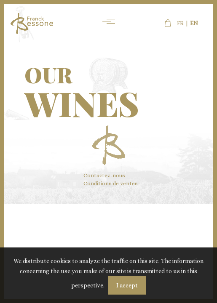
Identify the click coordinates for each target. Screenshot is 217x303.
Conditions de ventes (110, 183)
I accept (127, 285)
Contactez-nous (104, 175)
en (194, 23)
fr (180, 23)
